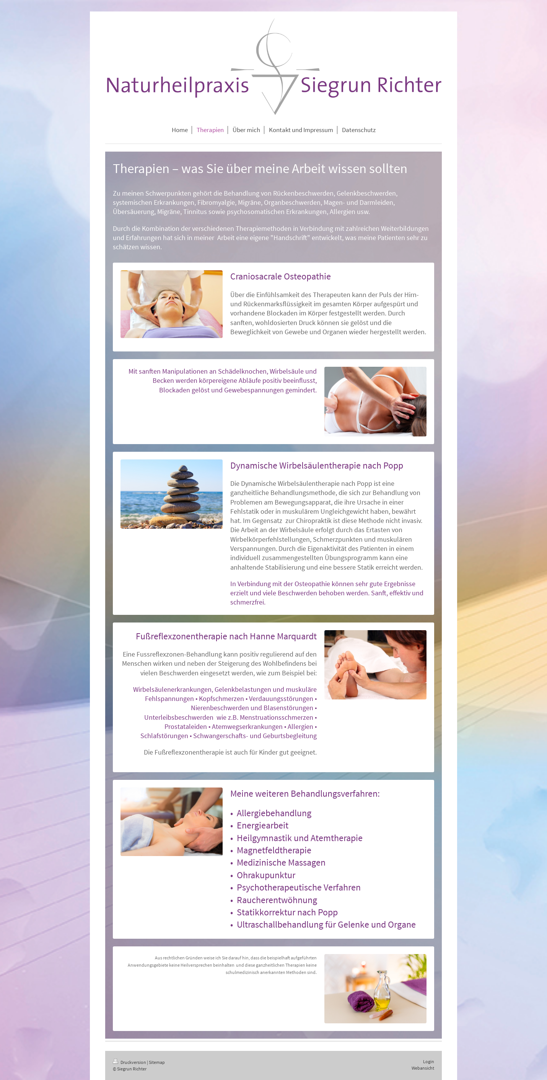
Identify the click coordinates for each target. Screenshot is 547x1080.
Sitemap (157, 1062)
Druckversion (130, 1062)
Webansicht (423, 1068)
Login (428, 1061)
